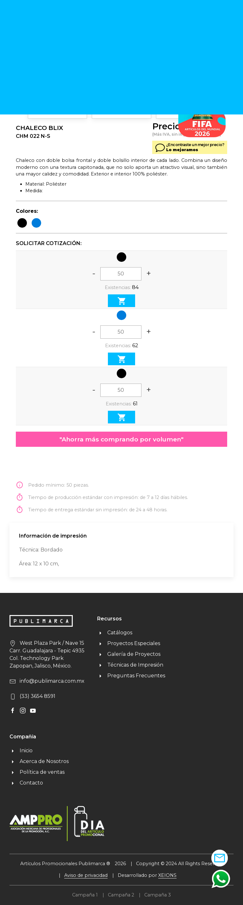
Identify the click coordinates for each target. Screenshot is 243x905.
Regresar (29, 48)
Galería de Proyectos (128, 654)
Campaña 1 (85, 895)
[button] (221, 878)
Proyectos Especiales (128, 643)
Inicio (21, 751)
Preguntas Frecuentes (131, 676)
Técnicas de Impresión (130, 665)
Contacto (26, 783)
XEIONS (167, 875)
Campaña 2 (121, 895)
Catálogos (114, 633)
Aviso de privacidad (86, 875)
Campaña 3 (157, 895)
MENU (217, 24)
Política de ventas (37, 772)
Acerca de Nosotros (39, 761)
